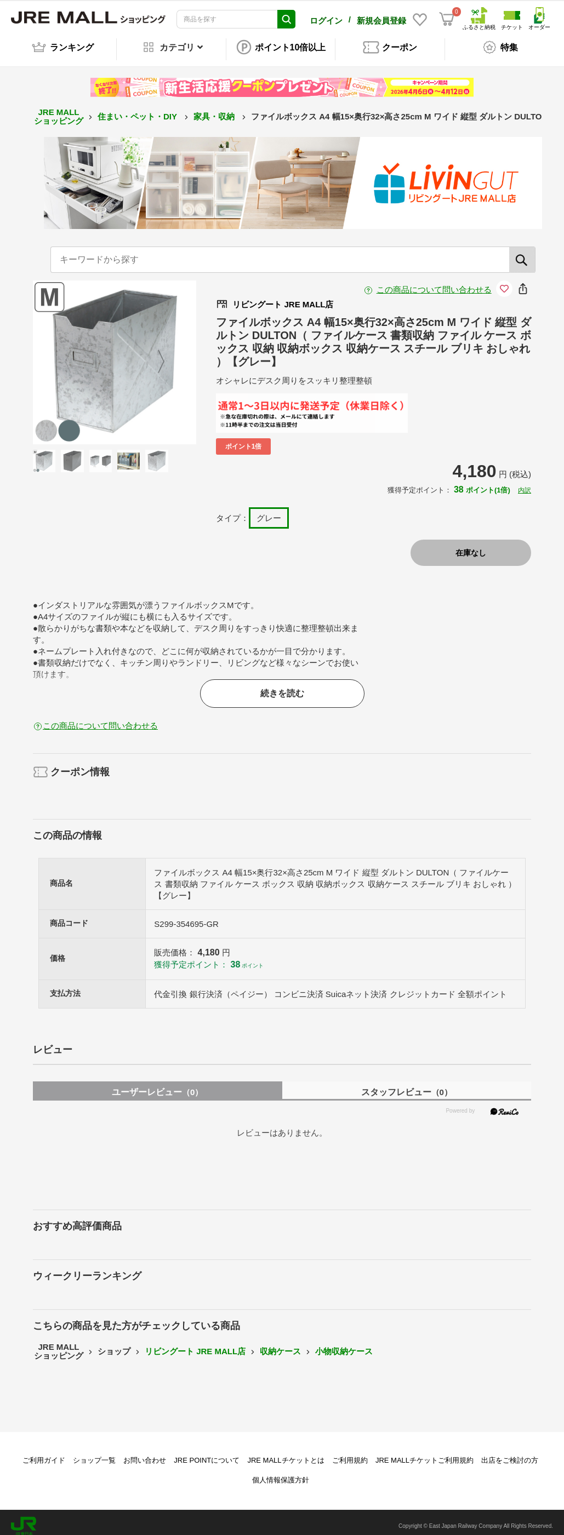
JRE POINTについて (207, 1452)
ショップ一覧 (94, 1452)
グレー (269, 510)
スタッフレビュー (406, 1084)
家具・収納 (215, 108)
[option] (115, 355)
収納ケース (280, 1343)
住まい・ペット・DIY (138, 108)
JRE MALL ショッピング (58, 109)
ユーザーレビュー (157, 1084)
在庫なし (470, 545)
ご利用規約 (350, 1452)
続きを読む (282, 685)
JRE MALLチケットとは (285, 1452)
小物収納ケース (344, 1343)
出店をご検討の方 (509, 1452)
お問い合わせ (144, 1452)
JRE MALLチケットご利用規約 (424, 1452)
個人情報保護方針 (280, 1472)
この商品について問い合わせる (434, 282)
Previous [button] (74, 354)
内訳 (524, 482)
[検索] (522, 252)
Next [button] (154, 354)
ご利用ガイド (43, 1452)
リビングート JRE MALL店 (195, 1343)
